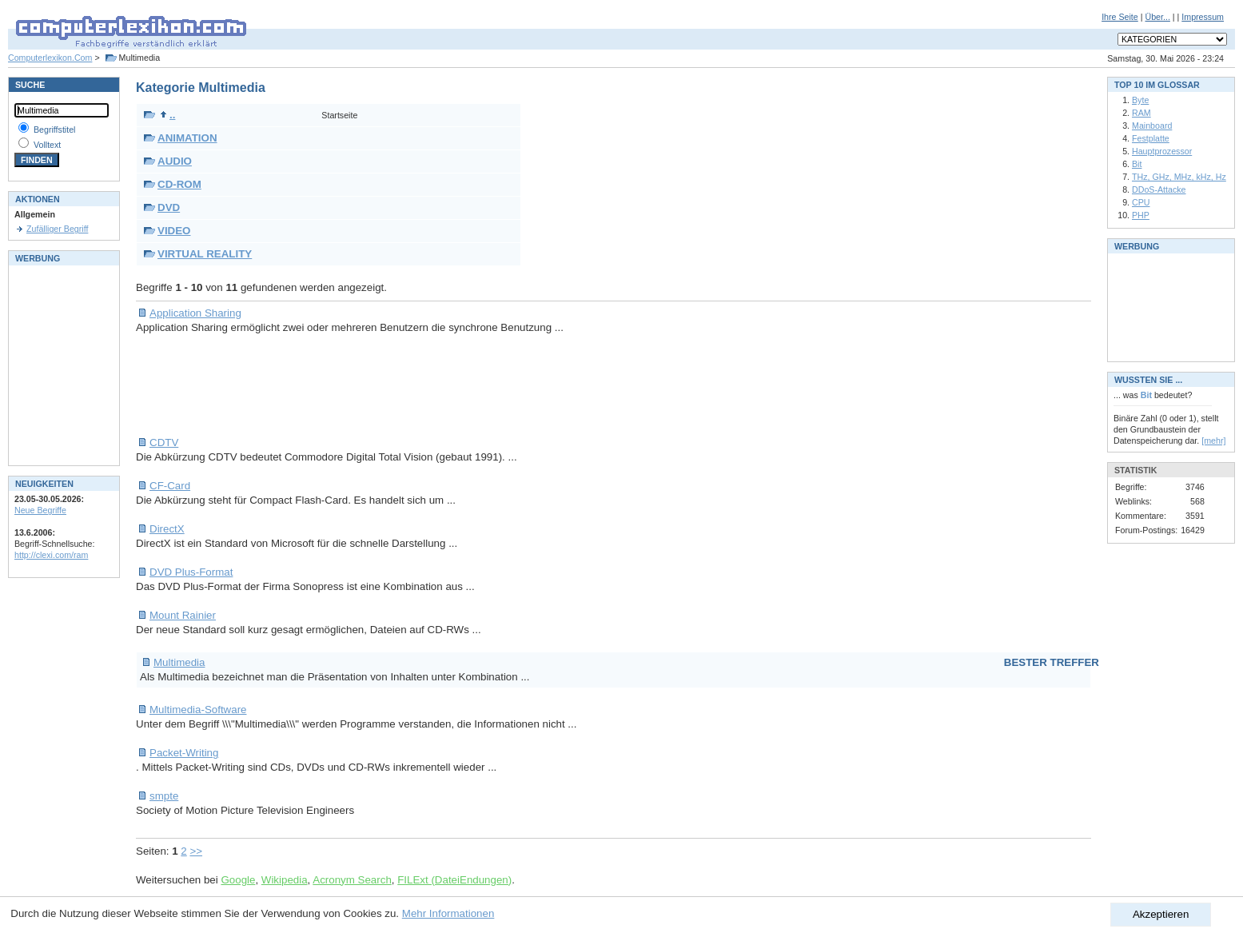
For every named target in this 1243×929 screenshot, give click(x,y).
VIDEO (173, 231)
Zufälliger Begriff (57, 228)
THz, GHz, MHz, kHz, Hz (1179, 176)
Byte (1140, 100)
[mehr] (1213, 440)
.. (167, 115)
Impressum (1202, 17)
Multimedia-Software (197, 710)
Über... (1157, 17)
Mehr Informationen (448, 913)
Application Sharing (195, 313)
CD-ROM (179, 184)
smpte (163, 796)
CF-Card (169, 486)
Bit (1136, 164)
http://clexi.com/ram (51, 555)
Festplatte (1150, 138)
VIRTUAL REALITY (204, 254)
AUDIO (174, 161)
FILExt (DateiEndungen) (454, 880)
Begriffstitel (55, 129)
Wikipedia (284, 880)
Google (238, 880)
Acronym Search (352, 880)
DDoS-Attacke (1159, 189)
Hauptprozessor (1162, 151)
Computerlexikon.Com (50, 57)
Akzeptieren (1161, 914)
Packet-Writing (183, 753)
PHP (1140, 215)
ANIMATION (187, 138)
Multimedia (179, 662)
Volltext (47, 145)
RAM (1141, 113)
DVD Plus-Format (191, 572)
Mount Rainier (182, 615)
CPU (1141, 202)
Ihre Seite (1120, 17)
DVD (168, 207)
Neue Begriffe (40, 510)
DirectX (167, 529)
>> (195, 851)
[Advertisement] (427, 385)
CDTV (163, 443)
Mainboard (1152, 125)
